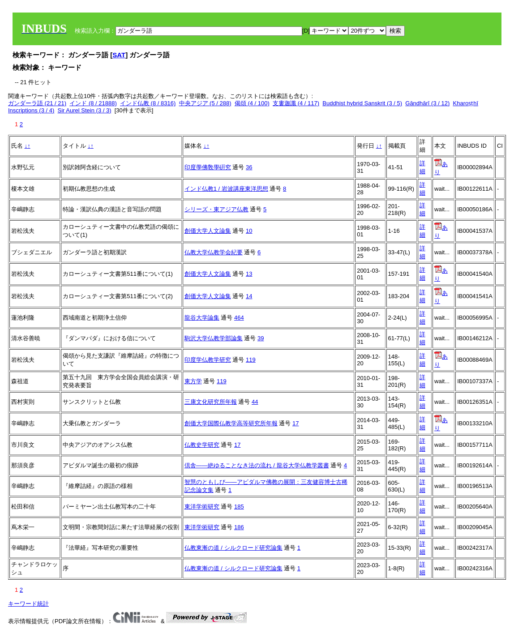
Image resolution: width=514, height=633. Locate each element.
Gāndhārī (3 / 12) (427, 103)
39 (260, 338)
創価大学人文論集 (207, 230)
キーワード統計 (28, 603)
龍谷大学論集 (201, 317)
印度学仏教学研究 (207, 359)
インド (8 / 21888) (93, 103)
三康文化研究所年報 (210, 401)
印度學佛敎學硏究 (207, 167)
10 (249, 230)
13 (249, 273)
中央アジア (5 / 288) (205, 103)
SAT (118, 55)
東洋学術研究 (201, 506)
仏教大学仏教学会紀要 (213, 252)
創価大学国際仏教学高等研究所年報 (231, 423)
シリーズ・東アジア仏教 (216, 209)
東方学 (193, 381)
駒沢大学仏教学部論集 (213, 338)
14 (249, 296)
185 (239, 506)
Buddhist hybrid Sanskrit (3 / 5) (362, 103)
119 (251, 359)
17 (295, 423)
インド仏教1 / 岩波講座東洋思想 (226, 188)
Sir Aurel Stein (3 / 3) (84, 110)
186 (239, 527)
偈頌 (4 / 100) (252, 103)
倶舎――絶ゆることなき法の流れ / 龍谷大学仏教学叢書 (256, 465)
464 (239, 317)
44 (255, 401)
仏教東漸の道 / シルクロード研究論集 (233, 547)
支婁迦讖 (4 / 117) (296, 103)
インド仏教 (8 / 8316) (148, 103)
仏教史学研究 (201, 444)
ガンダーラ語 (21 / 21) (37, 103)
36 (249, 167)
